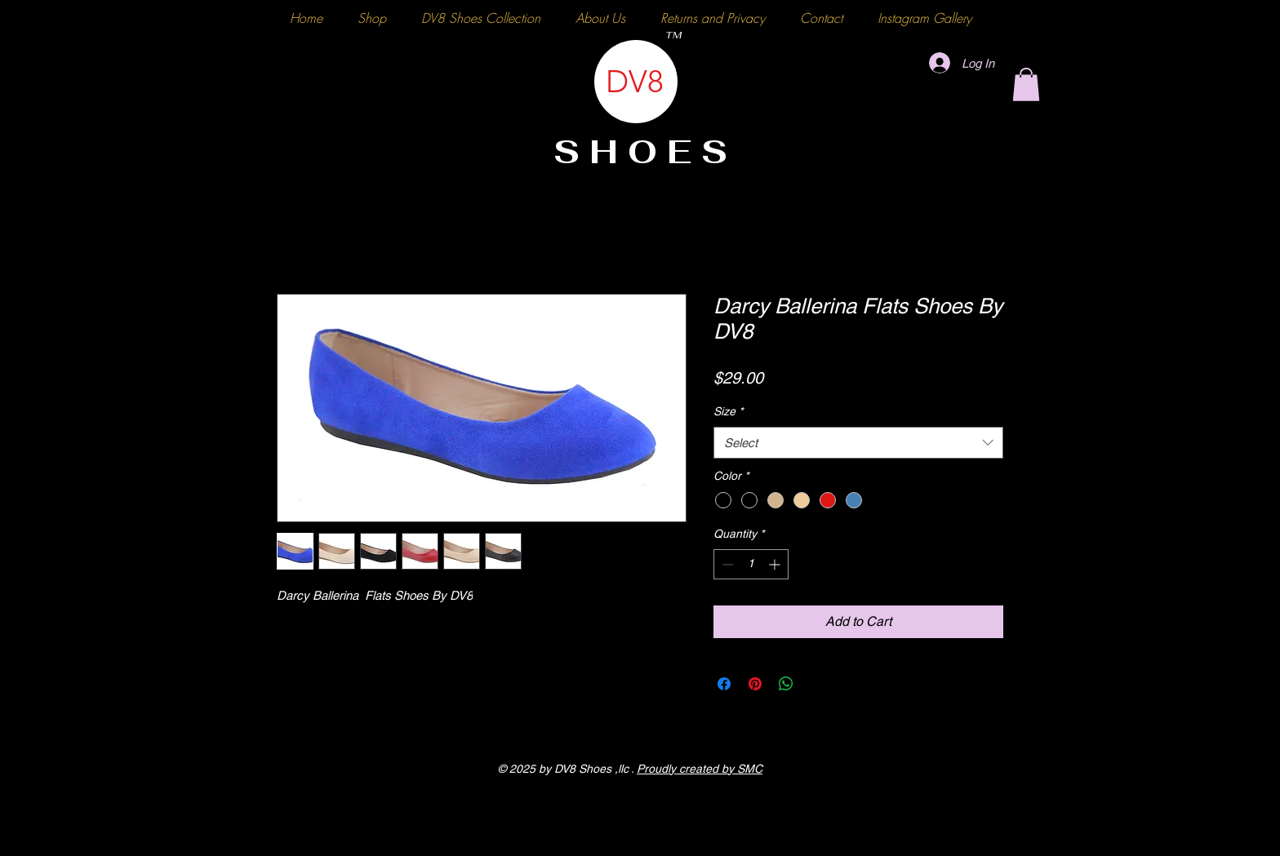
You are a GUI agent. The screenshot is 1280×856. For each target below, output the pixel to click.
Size (728, 411)
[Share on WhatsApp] (786, 684)
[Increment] (776, 564)
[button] (1026, 84)
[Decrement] (726, 564)
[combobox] (858, 443)
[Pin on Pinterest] (755, 684)
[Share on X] (817, 684)
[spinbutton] (751, 564)
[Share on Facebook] (724, 684)
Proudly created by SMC (699, 768)
